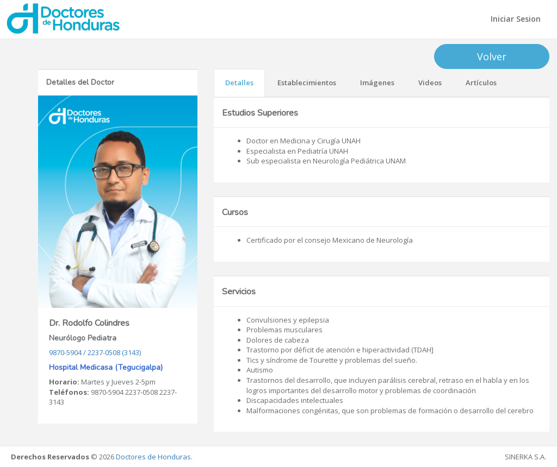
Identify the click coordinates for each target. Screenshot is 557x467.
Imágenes (377, 82)
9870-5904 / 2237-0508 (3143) (95, 352)
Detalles (239, 82)
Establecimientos (306, 82)
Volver (491, 56)
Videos (430, 82)
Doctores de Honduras (153, 457)
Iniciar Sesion (516, 19)
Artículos (481, 82)
